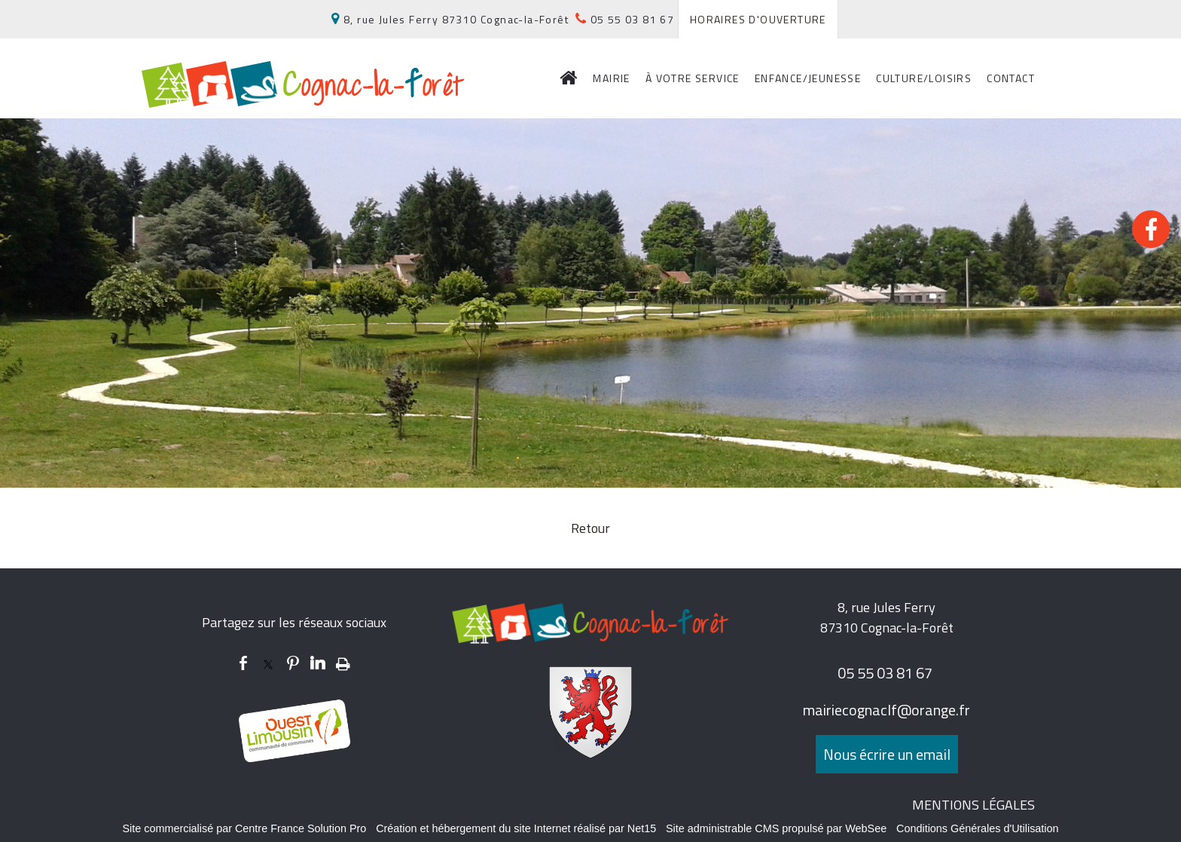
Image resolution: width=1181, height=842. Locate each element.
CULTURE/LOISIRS (924, 78)
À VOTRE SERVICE (692, 78)
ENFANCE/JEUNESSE (808, 78)
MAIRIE (611, 78)
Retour (590, 528)
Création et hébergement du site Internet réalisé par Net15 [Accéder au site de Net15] (516, 828)
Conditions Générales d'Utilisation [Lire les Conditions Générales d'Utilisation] (977, 828)
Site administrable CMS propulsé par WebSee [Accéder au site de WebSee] (776, 828)
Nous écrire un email (887, 754)
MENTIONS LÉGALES (973, 805)
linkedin (318, 663)
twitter (268, 663)
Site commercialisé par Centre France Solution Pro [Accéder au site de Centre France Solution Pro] (244, 828)
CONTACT (1011, 78)
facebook (243, 663)
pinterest (293, 663)
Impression (343, 661)
